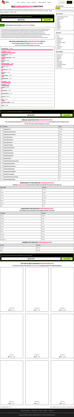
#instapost (59, 65)
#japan (2, 105)
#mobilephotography (61, 64)
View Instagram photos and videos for (62, 407)
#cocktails (59, 56)
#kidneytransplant (5, 63)
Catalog (49, 2)
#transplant (3, 84)
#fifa (58, 60)
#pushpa (59, 57)
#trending (59, 58)
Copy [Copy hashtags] (2, 25)
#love (2, 99)
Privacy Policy (35, 410)
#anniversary (60, 54)
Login (69, 2)
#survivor (3, 96)
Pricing (28, 2)
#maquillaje (59, 61)
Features (45, 410)
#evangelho (59, 62)
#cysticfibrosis (4, 54)
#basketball (59, 67)
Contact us (51, 410)
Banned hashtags (42, 2)
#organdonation (4, 48)
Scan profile (47, 19)
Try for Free (62, 2)
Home (18, 2)
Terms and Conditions (25, 410)
